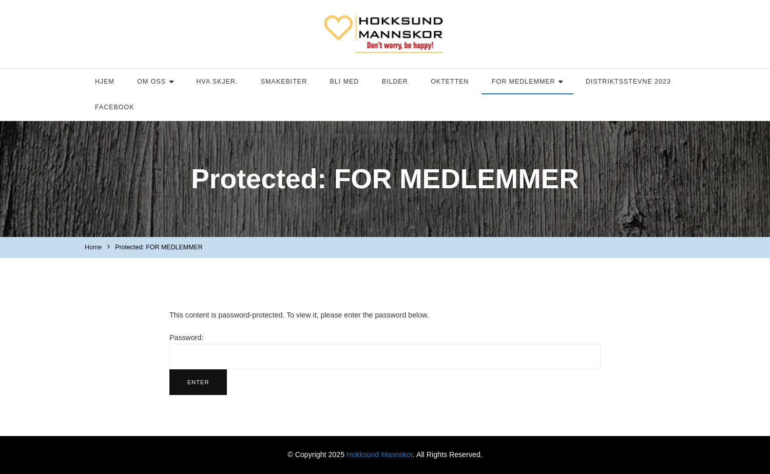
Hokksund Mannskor (379, 454)
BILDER (395, 81)
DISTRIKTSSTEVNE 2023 (628, 81)
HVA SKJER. (217, 81)
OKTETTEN (450, 81)
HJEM (104, 81)
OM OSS (151, 81)
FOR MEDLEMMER (523, 81)
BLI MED (344, 81)
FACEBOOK (114, 107)
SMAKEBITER (284, 81)
